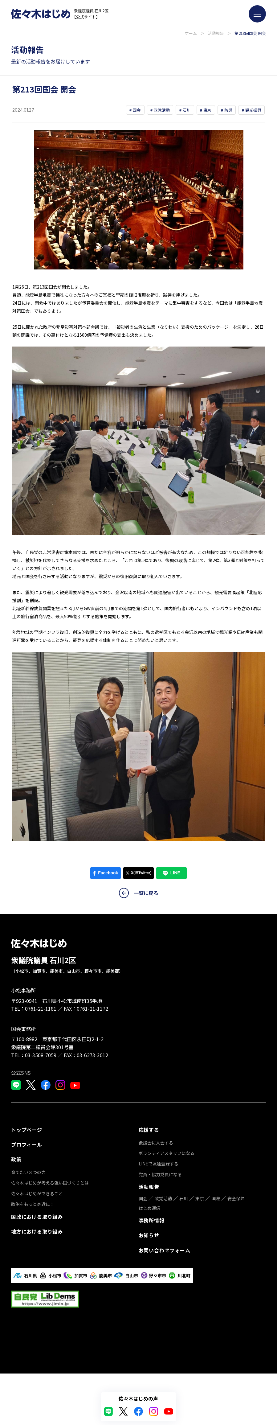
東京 (199, 1142)
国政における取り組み (37, 1214)
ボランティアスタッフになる (39, 1265)
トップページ (26, 1130)
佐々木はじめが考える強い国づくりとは (50, 1181)
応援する (21, 1242)
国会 (143, 1142)
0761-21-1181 (40, 1010)
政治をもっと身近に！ (32, 1202)
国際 (215, 1142)
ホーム (191, 33)
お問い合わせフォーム (164, 1190)
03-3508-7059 (40, 1056)
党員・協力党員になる (32, 1286)
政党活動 (163, 1142)
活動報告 (216, 33)
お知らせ (149, 1177)
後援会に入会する (28, 1254)
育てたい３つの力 (28, 1171)
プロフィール (26, 1144)
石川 (183, 1142)
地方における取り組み (37, 1228)
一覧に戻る (138, 895)
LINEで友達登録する (31, 1276)
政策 (16, 1158)
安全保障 (236, 1142)
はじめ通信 (149, 1151)
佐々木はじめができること (37, 1192)
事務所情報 (152, 1163)
